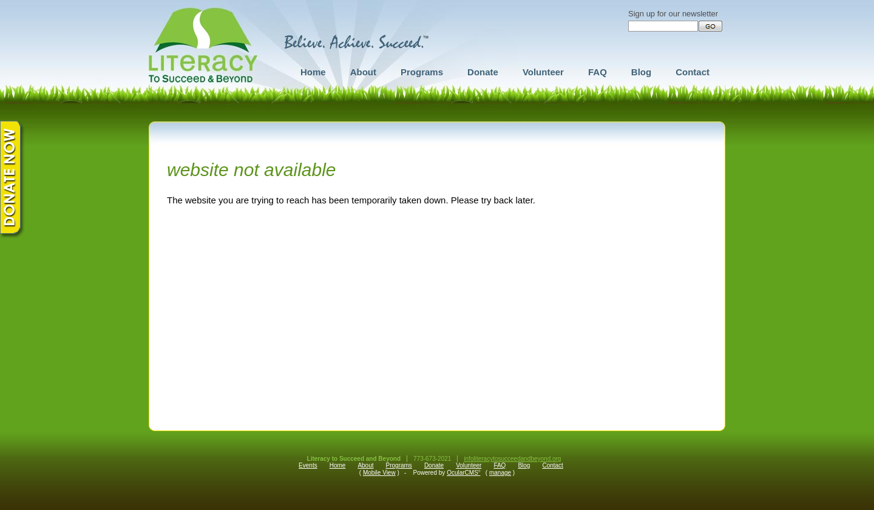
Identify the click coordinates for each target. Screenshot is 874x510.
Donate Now (12, 179)
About (363, 72)
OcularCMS (463, 472)
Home (313, 72)
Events (308, 465)
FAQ (597, 72)
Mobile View (379, 472)
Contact (693, 72)
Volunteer (543, 72)
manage (500, 472)
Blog (641, 72)
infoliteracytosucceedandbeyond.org (512, 458)
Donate (482, 72)
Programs (422, 72)
